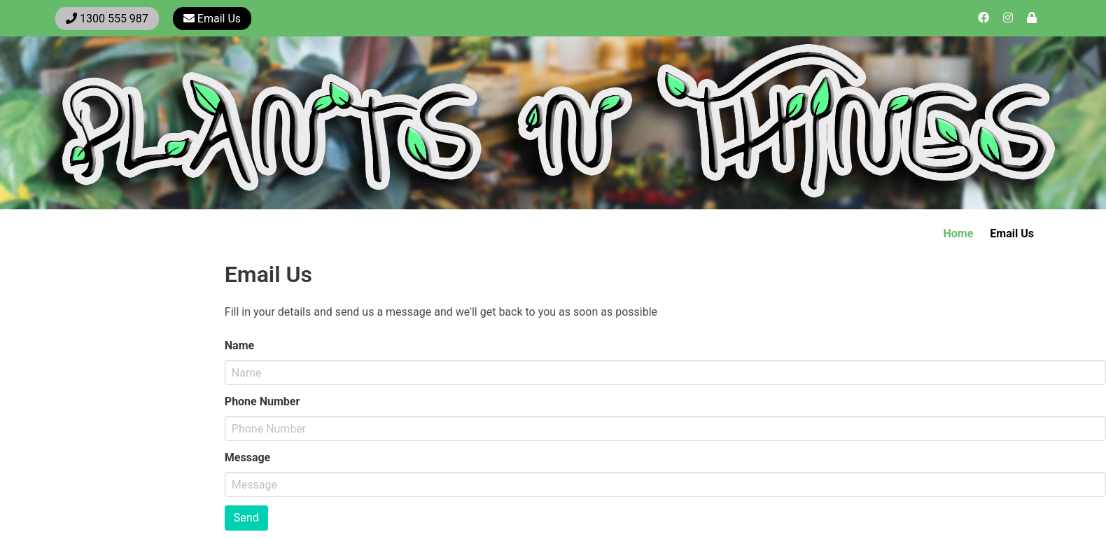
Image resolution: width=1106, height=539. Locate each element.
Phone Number (262, 401)
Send (246, 517)
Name (239, 345)
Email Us (212, 18)
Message (247, 457)
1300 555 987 (107, 18)
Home (959, 233)
